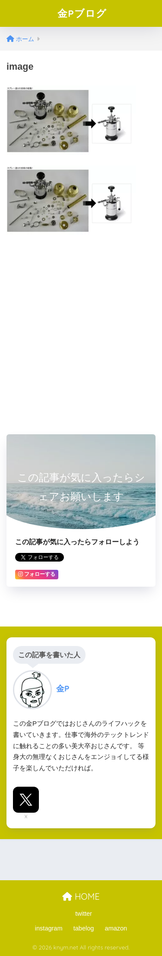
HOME (80, 896)
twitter (83, 913)
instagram (49, 928)
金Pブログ (82, 13)
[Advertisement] (81, 326)
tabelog (83, 928)
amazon (116, 928)
